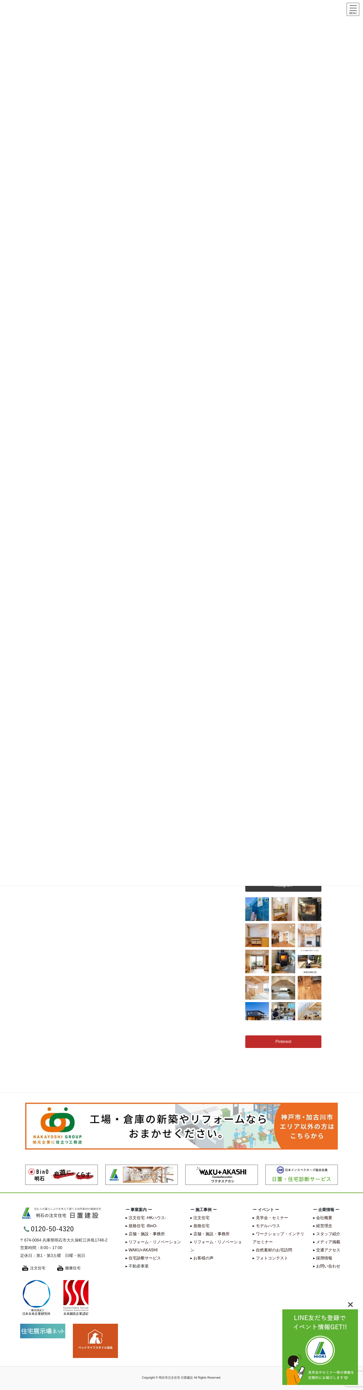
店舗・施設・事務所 (147, 1234)
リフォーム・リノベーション (155, 1242)
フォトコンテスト (272, 1258)
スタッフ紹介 (328, 1234)
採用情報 (324, 1258)
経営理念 (324, 1226)
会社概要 (324, 1218)
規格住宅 (201, 1226)
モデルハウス (268, 1226)
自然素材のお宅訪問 (274, 1250)
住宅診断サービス (145, 1258)
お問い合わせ (328, 1266)
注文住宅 (201, 1218)
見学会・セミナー (272, 1218)
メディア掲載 (328, 1242)
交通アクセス (328, 1250)
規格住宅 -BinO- (143, 1226)
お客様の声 (203, 1258)
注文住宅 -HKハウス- (147, 1218)
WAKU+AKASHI (143, 1250)
